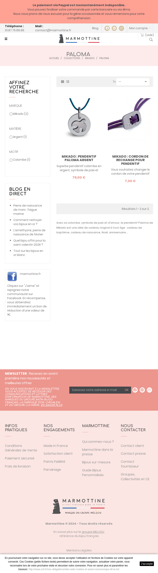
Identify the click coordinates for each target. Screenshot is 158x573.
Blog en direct (20, 191)
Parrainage (52, 469)
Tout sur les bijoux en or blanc (28, 253)
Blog (95, 28)
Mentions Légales (79, 550)
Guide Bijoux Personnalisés (93, 472)
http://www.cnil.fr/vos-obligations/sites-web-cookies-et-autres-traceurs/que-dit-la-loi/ (74, 569)
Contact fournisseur (130, 464)
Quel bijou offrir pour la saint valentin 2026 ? (29, 242)
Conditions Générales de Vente (21, 448)
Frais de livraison (18, 466)
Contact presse (133, 453)
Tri (114, 82)
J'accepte (147, 563)
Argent (20, 137)
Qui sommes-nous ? (98, 441)
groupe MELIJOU (93, 532)
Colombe (21, 160)
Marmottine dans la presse (97, 452)
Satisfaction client (58, 453)
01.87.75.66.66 (14, 30)
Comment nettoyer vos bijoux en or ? (27, 222)
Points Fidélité (54, 461)
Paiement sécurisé (19, 458)
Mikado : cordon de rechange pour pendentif (130, 160)
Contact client (132, 445)
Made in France (56, 445)
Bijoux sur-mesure (96, 462)
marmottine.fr (30, 274)
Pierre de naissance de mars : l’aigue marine (27, 209)
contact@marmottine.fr (53, 30)
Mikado (20, 114)
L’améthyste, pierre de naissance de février (29, 232)
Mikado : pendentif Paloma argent (79, 158)
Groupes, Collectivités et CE (135, 476)
